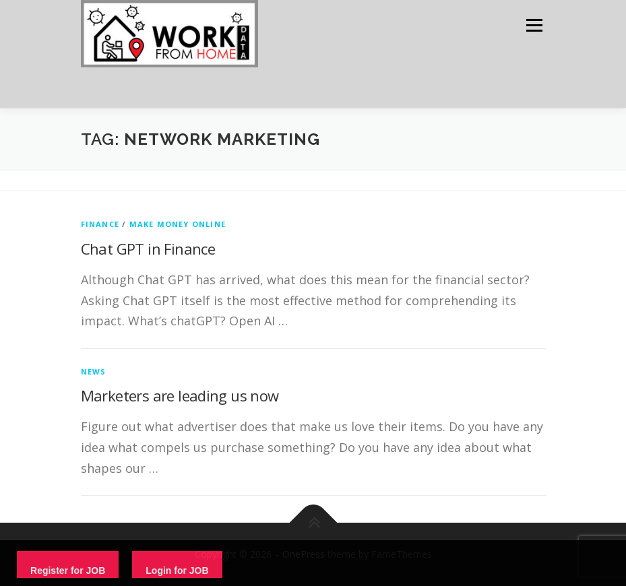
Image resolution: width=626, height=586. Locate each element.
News (93, 371)
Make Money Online (177, 224)
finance (100, 224)
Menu (534, 25)
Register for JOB (67, 570)
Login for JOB (177, 570)
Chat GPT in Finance (148, 248)
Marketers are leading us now (180, 395)
